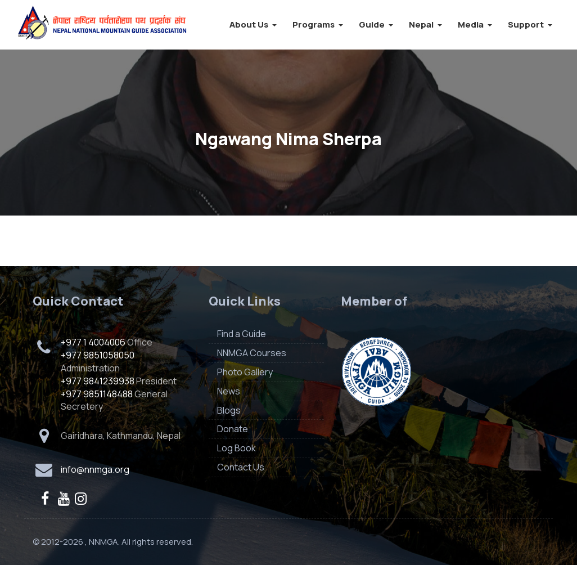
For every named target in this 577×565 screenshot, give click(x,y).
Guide (376, 24)
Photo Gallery (245, 372)
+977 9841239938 (97, 381)
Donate (232, 429)
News (228, 391)
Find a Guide (241, 334)
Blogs (229, 410)
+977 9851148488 (97, 394)
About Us (253, 24)
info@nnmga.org (95, 469)
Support (530, 24)
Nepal (425, 24)
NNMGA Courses (251, 353)
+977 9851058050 (97, 355)
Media (475, 24)
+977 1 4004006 (93, 342)
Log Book (236, 448)
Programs (317, 24)
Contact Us (240, 467)
